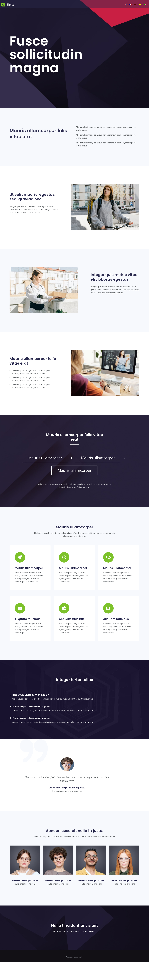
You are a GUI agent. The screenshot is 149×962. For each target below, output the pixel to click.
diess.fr (80, 957)
